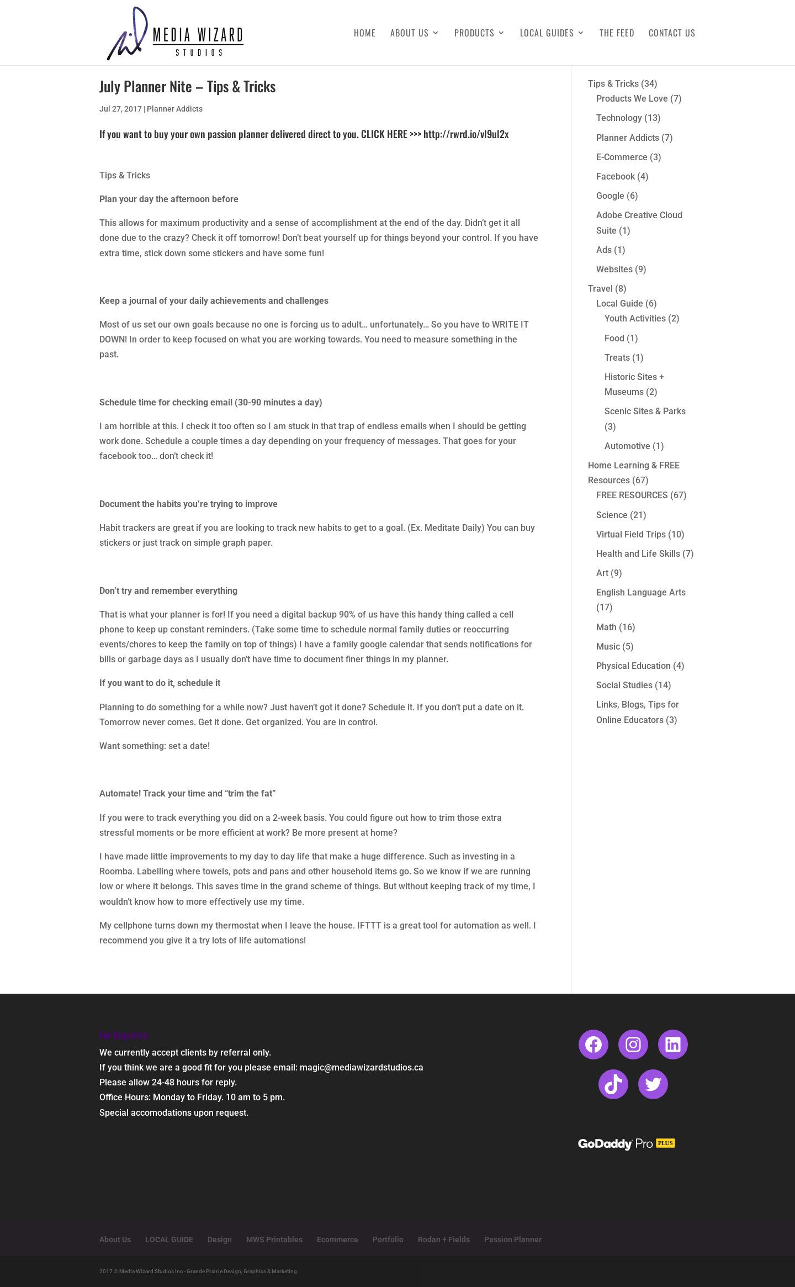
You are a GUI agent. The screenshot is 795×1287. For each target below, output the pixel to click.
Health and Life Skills (638, 553)
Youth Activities (635, 318)
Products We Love (632, 98)
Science (612, 515)
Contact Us (672, 34)
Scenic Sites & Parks (645, 411)
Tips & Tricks (613, 83)
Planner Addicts (175, 108)
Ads (604, 250)
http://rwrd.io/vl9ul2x (465, 133)
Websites (614, 269)
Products (474, 34)
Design (220, 1239)
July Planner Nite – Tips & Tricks (187, 86)
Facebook (615, 176)
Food (614, 338)
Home (365, 34)
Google (610, 196)
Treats (617, 357)
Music (608, 646)
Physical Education (633, 666)
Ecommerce (337, 1239)
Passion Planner (513, 1239)
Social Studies (624, 685)
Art (602, 573)
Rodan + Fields (444, 1239)
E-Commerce (622, 157)
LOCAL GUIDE (169, 1239)
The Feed (617, 34)
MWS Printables (274, 1239)
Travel (600, 288)
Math (606, 627)
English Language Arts (641, 592)
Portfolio (388, 1239)
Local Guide (619, 303)
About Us (409, 34)
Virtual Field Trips (631, 534)
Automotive (627, 446)
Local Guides (547, 34)
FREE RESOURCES (632, 495)
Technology (619, 118)
